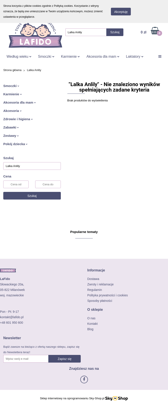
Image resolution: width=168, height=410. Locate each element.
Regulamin (94, 290)
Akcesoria (12, 111)
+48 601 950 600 (11, 322)
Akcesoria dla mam (102, 56)
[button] (96, 270)
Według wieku (19, 56)
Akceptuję (121, 11)
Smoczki (46, 56)
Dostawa (93, 279)
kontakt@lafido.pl (12, 317)
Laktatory (135, 56)
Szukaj (32, 196)
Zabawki (11, 127)
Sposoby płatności (99, 300)
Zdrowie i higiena (18, 119)
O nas (91, 318)
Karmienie (70, 56)
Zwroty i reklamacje (100, 284)
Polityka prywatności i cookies (107, 295)
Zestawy (11, 135)
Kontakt (92, 323)
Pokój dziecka (15, 144)
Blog (90, 329)
